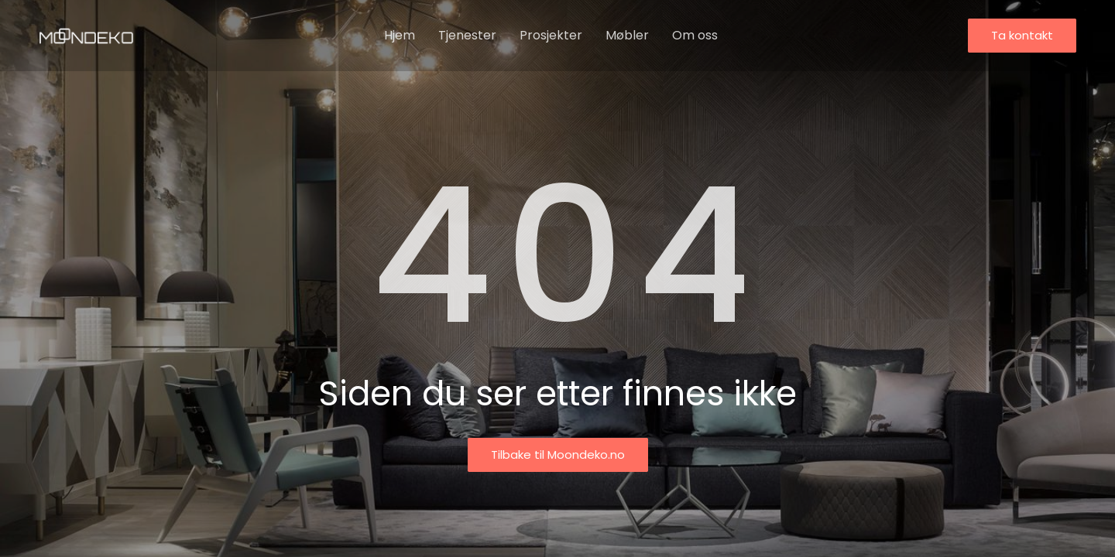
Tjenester (467, 35)
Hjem (399, 35)
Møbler (627, 35)
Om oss (695, 35)
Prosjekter (551, 35)
